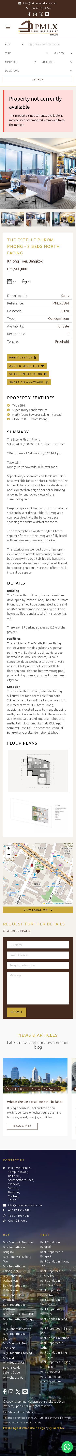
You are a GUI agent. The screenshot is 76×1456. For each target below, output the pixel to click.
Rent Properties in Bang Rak (55, 1331)
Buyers (24, 1089)
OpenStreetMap (58, 903)
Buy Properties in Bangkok (14, 1250)
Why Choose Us (13, 1377)
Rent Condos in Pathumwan (50, 1283)
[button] (38, 870)
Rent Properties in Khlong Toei (51, 1273)
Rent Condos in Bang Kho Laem (53, 1355)
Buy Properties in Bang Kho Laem (17, 1355)
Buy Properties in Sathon (14, 1336)
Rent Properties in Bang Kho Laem (55, 1364)
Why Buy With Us (14, 1362)
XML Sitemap (10, 1412)
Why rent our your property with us (51, 1379)
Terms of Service (24, 1422)
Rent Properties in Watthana (51, 1312)
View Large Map (38, 909)
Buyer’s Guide (11, 1367)
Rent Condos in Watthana (50, 1302)
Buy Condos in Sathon (17, 1329)
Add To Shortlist (24, 365)
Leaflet (47, 903)
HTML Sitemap (27, 1412)
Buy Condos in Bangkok (18, 1242)
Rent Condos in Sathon (54, 1338)
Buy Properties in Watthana (14, 1307)
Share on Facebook (28, 374)
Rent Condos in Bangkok (50, 1245)
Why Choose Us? (51, 1371)
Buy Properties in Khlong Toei (14, 1269)
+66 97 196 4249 (38, 8)
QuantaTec (56, 1428)
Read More (22, 1126)
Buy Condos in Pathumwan (12, 1278)
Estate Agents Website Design (24, 1428)
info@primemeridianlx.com (38, 3)
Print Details (20, 357)
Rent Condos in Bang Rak (53, 1321)
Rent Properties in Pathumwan (51, 1293)
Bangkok (11, 1089)
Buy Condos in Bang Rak (18, 1314)
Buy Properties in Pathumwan (14, 1288)
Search (38, 79)
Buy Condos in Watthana (12, 1297)
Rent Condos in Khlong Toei (54, 1264)
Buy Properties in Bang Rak (17, 1322)
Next (69, 219)
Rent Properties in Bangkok (51, 1254)
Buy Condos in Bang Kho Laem (16, 1346)
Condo (36, 1089)
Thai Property (51, 1089)
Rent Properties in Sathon (51, 1345)
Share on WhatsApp (29, 382)
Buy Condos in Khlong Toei (17, 1259)
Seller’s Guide (11, 1372)
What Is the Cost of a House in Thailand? (35, 1101)
